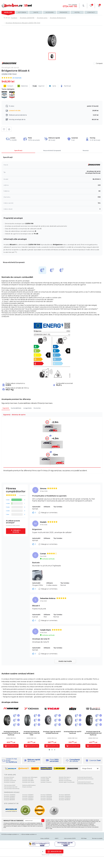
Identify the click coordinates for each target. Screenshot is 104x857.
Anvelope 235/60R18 (46, 796)
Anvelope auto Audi (27, 779)
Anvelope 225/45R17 (9, 796)
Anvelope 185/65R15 (9, 799)
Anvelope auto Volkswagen (29, 777)
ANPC (56, 838)
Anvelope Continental (10, 780)
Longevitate (27, 408)
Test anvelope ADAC (9, 785)
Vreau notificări (44, 838)
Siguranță (6, 408)
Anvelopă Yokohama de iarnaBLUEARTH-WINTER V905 (31, 733)
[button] (49, 749)
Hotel (77, 12)
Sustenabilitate (16, 408)
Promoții (63, 12)
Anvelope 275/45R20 (64, 798)
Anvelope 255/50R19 (64, 795)
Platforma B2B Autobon (29, 785)
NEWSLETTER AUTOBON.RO (13, 820)
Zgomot (38, 86)
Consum (8, 86)
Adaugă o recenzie (16, 531)
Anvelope (8, 12)
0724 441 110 (70, 6)
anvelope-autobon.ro (12, 834)
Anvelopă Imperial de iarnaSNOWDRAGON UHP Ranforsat (93, 733)
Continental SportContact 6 (84, 777)
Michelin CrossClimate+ (65, 780)
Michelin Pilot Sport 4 (65, 777)
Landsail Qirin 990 (46, 777)
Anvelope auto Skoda (28, 782)
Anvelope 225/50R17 (28, 796)
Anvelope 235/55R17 (27, 798)
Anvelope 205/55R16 (9, 795)
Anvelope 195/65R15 (9, 798)
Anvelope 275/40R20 (65, 796)
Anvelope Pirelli (8, 779)
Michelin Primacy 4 (64, 779)
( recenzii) (16, 78)
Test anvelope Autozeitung (11, 788)
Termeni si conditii (97, 838)
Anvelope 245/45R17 (27, 799)
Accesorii (50, 12)
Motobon (22, 12)
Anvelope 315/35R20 (64, 799)
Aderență (22, 86)
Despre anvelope (27, 787)
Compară (99, 63)
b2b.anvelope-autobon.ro (28, 834)
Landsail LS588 (45, 779)
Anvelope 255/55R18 (46, 795)
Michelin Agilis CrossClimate (66, 782)
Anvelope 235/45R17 (27, 795)
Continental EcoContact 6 (84, 782)
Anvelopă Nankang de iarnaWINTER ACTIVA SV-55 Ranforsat (11, 733)
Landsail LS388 (45, 780)
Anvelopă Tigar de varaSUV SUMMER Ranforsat (52, 732)
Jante (35, 12)
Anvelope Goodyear (9, 782)
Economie (37, 408)
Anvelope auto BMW (28, 780)
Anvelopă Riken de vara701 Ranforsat (72, 732)
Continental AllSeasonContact (85, 783)
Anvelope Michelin (9, 777)
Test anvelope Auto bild (10, 787)
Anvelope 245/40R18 (46, 799)
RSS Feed (83, 838)
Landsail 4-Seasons (46, 782)
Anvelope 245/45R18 (46, 798)
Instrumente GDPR (70, 838)
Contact (91, 12)
